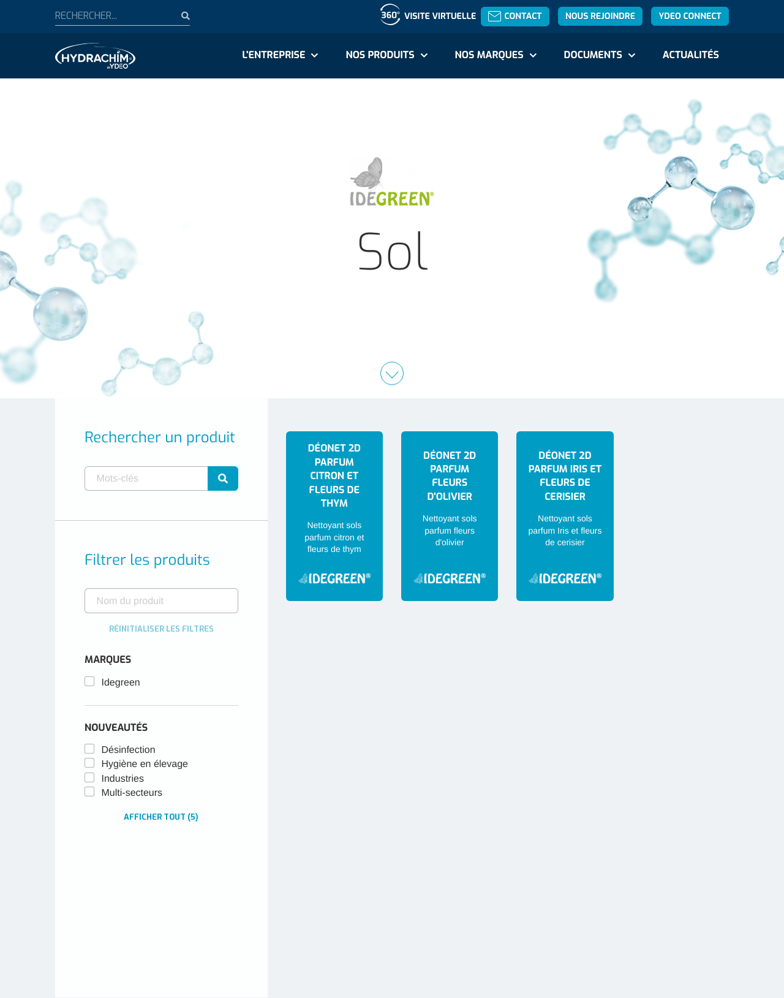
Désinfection (129, 750)
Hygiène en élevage (145, 764)
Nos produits (379, 55)
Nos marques (488, 55)
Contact (514, 16)
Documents (593, 55)
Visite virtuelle (440, 16)
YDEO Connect (689, 16)
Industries (123, 779)
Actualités (691, 55)
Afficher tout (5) (161, 817)
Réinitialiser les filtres (161, 629)
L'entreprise (273, 55)
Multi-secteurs (132, 793)
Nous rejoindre (600, 16)
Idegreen (121, 683)
